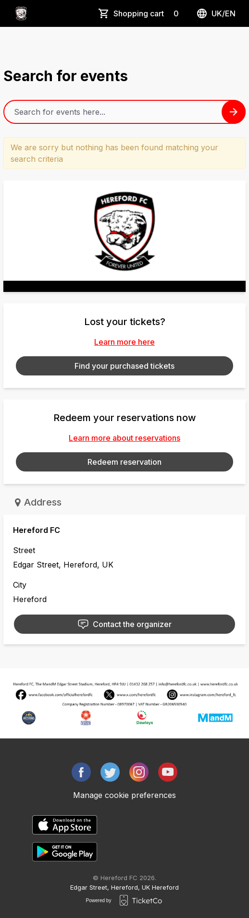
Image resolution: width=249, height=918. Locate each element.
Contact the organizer (124, 624)
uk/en (216, 13)
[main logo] (21, 13)
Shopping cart (148, 13)
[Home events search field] (124, 112)
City (19, 585)
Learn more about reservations (124, 438)
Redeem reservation (124, 462)
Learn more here (124, 342)
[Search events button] (234, 112)
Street (24, 550)
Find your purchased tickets (124, 366)
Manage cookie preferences (124, 795)
